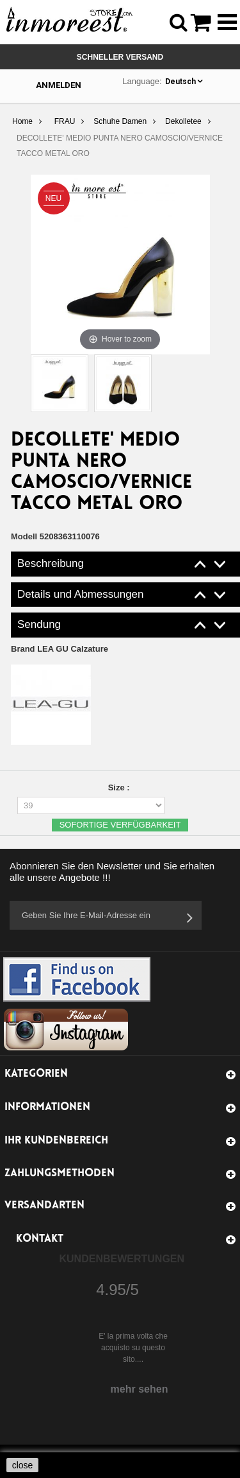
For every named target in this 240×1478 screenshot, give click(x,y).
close (22, 1465)
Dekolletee (183, 121)
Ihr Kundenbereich (56, 1140)
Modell (24, 536)
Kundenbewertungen (122, 1258)
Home (22, 121)
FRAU (65, 121)
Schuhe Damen (120, 121)
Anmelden (58, 85)
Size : (120, 787)
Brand (59, 649)
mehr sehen (139, 1389)
